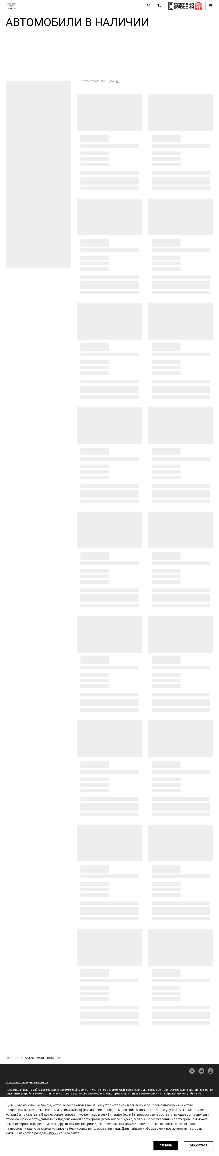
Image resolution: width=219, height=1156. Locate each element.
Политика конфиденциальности (27, 1082)
